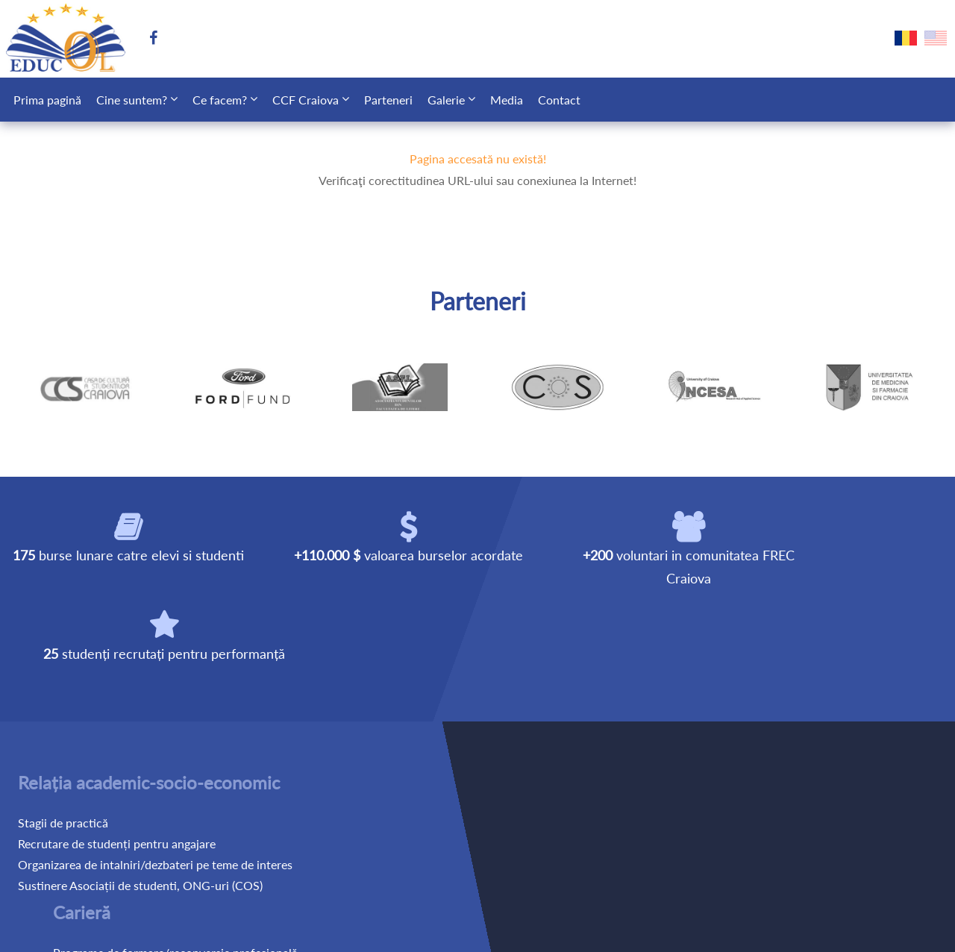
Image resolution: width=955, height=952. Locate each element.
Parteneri (388, 100)
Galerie (446, 100)
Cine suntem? (131, 100)
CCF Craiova (305, 100)
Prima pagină (47, 100)
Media (506, 100)
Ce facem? (219, 100)
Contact (559, 100)
